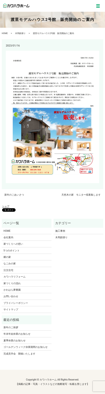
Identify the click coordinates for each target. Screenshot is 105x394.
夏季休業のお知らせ (15, 340)
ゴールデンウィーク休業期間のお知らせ (26, 347)
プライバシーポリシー (16, 303)
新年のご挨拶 (11, 327)
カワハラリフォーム (15, 276)
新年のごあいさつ (14, 194)
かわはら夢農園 (12, 289)
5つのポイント (12, 250)
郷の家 (7, 257)
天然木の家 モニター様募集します (81, 194)
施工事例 (60, 230)
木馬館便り (20, 33)
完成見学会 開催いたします (19, 353)
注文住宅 (8, 270)
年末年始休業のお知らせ (17, 333)
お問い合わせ (11, 296)
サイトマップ (11, 309)
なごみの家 (10, 263)
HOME (5, 33)
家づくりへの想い (13, 243)
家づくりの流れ (12, 283)
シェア (5, 206)
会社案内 (8, 237)
